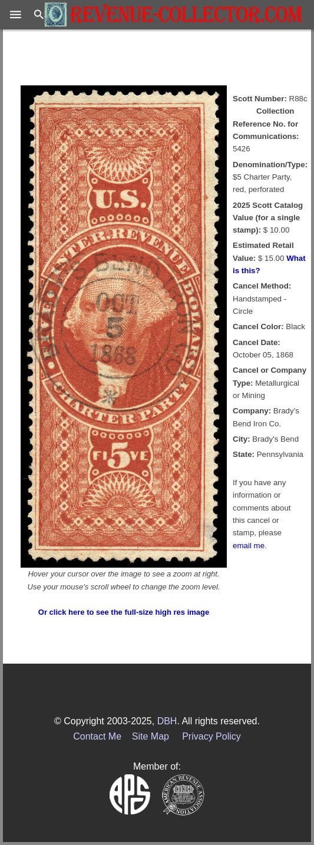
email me (249, 545)
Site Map (150, 736)
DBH (167, 721)
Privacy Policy (211, 736)
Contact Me (97, 736)
